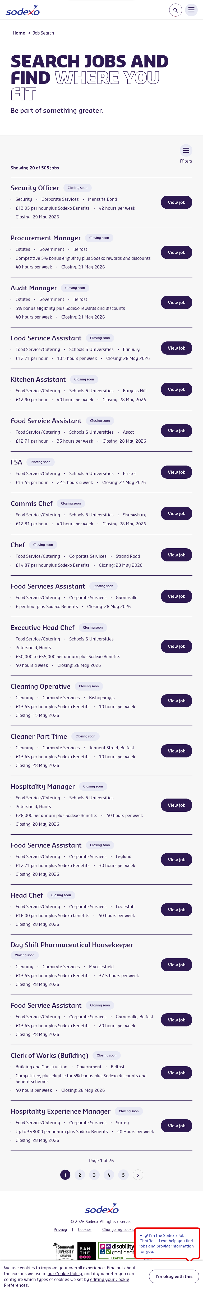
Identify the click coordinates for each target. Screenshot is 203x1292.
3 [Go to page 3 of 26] (94, 1175)
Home (19, 33)
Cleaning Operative (41, 686)
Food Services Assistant (48, 586)
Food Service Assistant (46, 338)
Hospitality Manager (43, 786)
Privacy (60, 1229)
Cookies (84, 1229)
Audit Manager (34, 288)
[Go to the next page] (138, 1174)
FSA (16, 462)
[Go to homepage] (22, 10)
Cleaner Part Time (39, 736)
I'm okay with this (174, 1276)
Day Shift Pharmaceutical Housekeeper (72, 944)
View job (177, 202)
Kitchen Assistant (38, 379)
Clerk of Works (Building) (49, 1055)
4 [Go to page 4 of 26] (109, 1175)
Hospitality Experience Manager (60, 1111)
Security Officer (35, 188)
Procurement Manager (46, 238)
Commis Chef (32, 503)
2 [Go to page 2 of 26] (80, 1175)
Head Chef (27, 895)
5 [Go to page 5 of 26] (123, 1175)
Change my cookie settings (125, 1229)
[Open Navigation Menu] (191, 9)
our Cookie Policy (65, 1273)
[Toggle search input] (175, 10)
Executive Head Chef (43, 627)
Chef (18, 545)
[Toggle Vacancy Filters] (186, 157)
